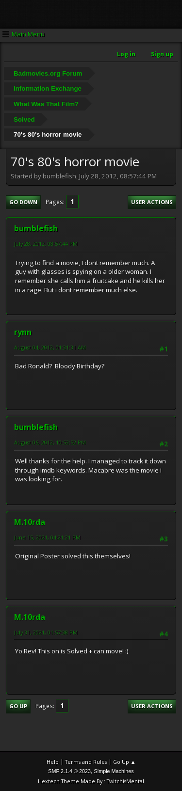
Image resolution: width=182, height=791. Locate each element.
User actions (152, 202)
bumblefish (36, 228)
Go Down (23, 202)
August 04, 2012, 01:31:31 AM (50, 347)
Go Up (18, 706)
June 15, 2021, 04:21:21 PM (47, 537)
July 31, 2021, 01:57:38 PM (46, 632)
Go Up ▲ (124, 761)
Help (53, 761)
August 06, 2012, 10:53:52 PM (50, 442)
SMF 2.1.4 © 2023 (69, 771)
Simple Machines (114, 771)
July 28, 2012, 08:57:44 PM (46, 243)
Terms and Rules (86, 761)
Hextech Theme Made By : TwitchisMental (91, 781)
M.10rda (29, 522)
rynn (23, 332)
